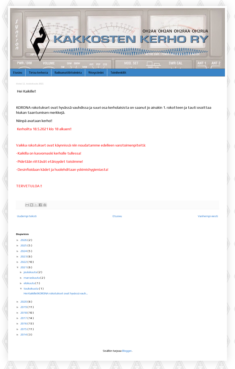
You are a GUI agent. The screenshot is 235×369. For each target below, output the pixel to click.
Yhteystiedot (96, 72)
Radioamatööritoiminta (68, 72)
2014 (24, 334)
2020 (24, 301)
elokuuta (29, 283)
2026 (24, 240)
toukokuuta (31, 288)
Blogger (127, 350)
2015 (24, 329)
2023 (24, 256)
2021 (24, 267)
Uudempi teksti (27, 216)
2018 (24, 312)
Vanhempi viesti (208, 216)
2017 (24, 318)
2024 (24, 251)
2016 (24, 323)
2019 (24, 307)
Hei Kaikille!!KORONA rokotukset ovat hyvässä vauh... (55, 293)
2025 (24, 245)
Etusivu (17, 72)
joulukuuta (31, 272)
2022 (24, 261)
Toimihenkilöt (118, 72)
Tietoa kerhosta (38, 72)
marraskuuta (32, 277)
